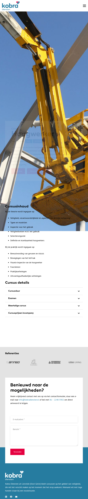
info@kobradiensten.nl (29, 399)
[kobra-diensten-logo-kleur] (11, 5)
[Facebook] (11, 497)
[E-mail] (16, 497)
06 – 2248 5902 (57, 399)
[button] (84, 5)
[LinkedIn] (6, 497)
